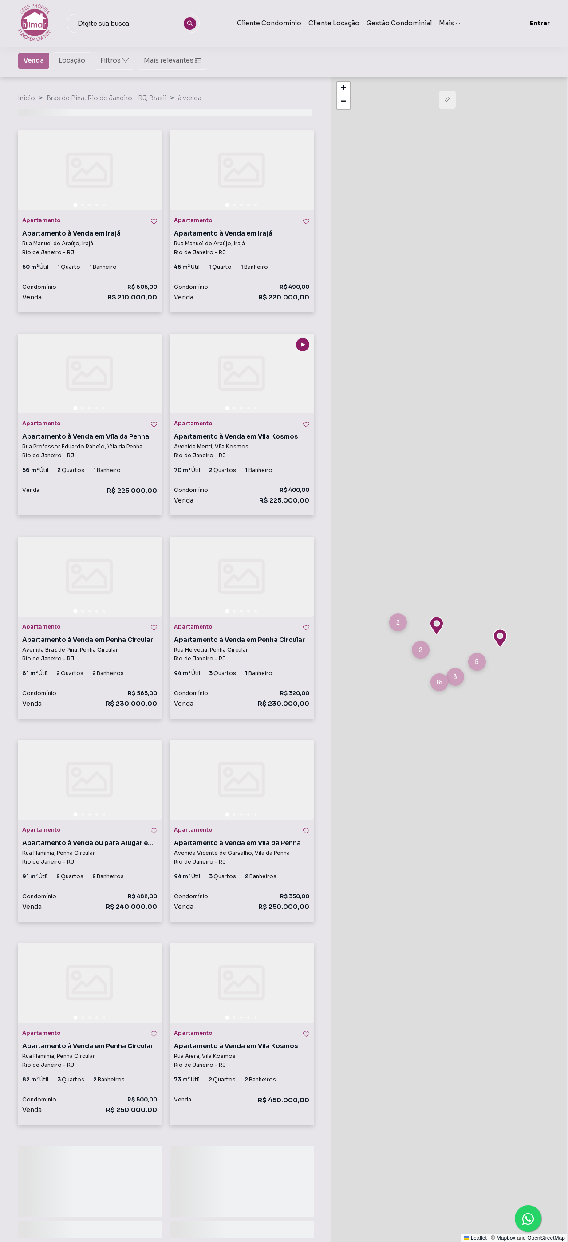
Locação (72, 59)
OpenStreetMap (546, 1238)
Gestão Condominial (399, 23)
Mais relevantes (172, 60)
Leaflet (475, 1238)
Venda (34, 59)
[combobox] (133, 23)
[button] (398, 622)
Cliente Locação (333, 23)
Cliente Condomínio (269, 23)
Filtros (114, 60)
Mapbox (506, 1238)
